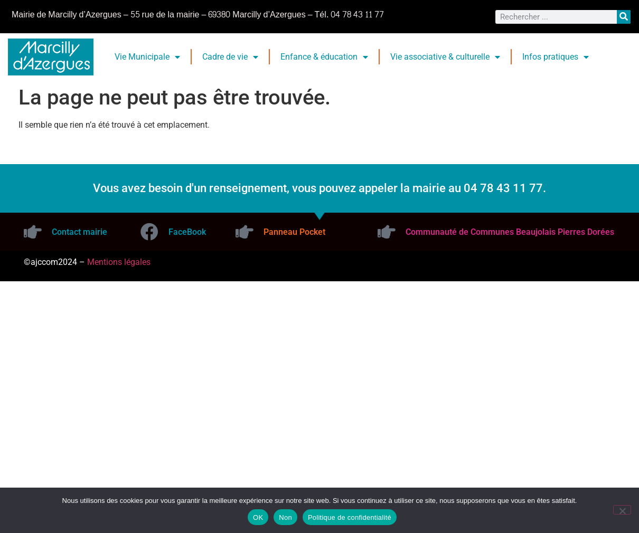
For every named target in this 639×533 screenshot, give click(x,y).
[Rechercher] (624, 17)
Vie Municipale (147, 56)
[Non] (622, 510)
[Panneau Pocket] (244, 232)
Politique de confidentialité (349, 517)
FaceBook (187, 232)
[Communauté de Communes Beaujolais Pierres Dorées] (387, 232)
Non (285, 517)
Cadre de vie (230, 56)
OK (258, 517)
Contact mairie (79, 232)
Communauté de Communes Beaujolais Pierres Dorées (510, 232)
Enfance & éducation (324, 56)
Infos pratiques (555, 56)
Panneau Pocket (294, 232)
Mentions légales (119, 262)
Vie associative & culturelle (445, 56)
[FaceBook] (149, 232)
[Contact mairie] (33, 232)
